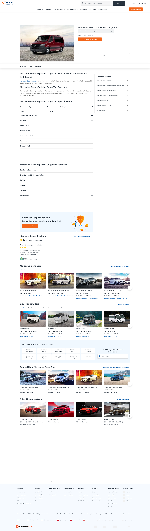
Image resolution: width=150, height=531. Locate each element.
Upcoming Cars (124, 399)
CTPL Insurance (21, 498)
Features (38, 66)
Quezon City (29, 350)
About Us (59, 514)
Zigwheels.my (88, 520)
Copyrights (99, 514)
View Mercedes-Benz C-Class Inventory (87, 298)
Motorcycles (95, 495)
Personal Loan (39, 498)
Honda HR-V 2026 (26, 419)
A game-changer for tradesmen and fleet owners (39, 245)
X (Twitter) (127, 501)
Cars (93, 492)
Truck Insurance (21, 495)
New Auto (92, 9)
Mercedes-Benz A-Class (28, 290)
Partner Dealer (68, 492)
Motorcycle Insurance (23, 501)
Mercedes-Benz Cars (122, 266)
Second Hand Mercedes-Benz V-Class (59, 387)
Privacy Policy (91, 514)
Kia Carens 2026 (109, 419)
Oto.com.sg (101, 520)
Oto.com (20, 520)
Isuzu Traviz (52, 328)
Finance (48, 9)
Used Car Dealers (83, 501)
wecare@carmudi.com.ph (126, 514)
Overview (23, 66)
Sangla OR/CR (39, 495)
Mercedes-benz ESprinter (112, 81)
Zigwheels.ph (62, 520)
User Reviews (112, 507)
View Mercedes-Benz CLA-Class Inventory (115, 298)
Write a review (30, 226)
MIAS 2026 (111, 495)
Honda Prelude (81, 419)
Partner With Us (71, 9)
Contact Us (67, 514)
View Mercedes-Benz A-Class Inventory (31, 295)
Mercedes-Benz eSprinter (28, 81)
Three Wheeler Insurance (24, 504)
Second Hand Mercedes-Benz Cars (118, 367)
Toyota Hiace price (28, 336)
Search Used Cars (83, 495)
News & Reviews (102, 9)
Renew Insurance (136, 9)
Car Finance (111, 501)
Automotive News (113, 492)
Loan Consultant (68, 495)
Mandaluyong (73, 357)
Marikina (58, 357)
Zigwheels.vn (114, 520)
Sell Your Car (81, 498)
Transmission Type (26, 107)
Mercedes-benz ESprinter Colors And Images (112, 85)
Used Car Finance (40, 492)
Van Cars (125, 304)
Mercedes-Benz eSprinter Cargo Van (89, 31)
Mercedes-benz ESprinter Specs (112, 90)
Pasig (43, 350)
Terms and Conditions (78, 514)
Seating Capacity (65, 107)
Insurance (40, 9)
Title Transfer (53, 495)
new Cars (25, 481)
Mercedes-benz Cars (112, 100)
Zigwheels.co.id (32, 520)
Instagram (127, 498)
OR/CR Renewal (54, 492)
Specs (30, 66)
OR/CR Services (59, 9)
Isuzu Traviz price (56, 336)
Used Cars (83, 9)
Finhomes (38, 501)
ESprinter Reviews (86, 236)
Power (22, 111)
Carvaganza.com (47, 520)
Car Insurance (112, 110)
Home (21, 481)
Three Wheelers (96, 498)
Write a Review (112, 504)
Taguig (43, 357)
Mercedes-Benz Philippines (33, 481)
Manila (73, 350)
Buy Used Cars (82, 492)
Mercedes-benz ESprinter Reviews (112, 95)
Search (119, 3)
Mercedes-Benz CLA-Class (113, 290)
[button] (130, 288)
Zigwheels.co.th (127, 520)
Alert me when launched (90, 39)
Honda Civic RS (53, 419)
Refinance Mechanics (111, 514)
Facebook (127, 492)
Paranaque (58, 350)
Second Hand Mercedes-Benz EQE (115, 387)
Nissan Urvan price (84, 336)
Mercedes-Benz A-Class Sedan (58, 290)
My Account (141, 3)
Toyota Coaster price (113, 336)
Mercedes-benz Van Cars (112, 105)
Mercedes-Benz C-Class (84, 290)
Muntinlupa (87, 357)
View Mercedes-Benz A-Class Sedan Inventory (60, 295)
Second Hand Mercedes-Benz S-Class (31, 387)
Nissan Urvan (80, 328)
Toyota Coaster (109, 328)
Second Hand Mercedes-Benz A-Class (87, 387)
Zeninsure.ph (75, 520)
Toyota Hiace (24, 328)
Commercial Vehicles (98, 501)
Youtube (126, 495)
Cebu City (29, 357)
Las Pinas (87, 350)
